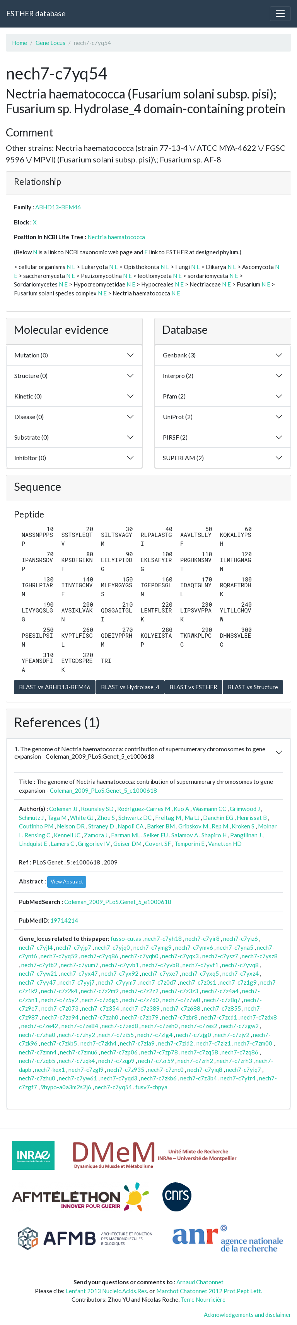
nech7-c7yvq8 (240, 964)
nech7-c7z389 (141, 1008)
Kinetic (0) (28, 396)
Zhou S (106, 817)
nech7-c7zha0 (37, 1034)
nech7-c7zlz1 (213, 1043)
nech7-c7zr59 (156, 1060)
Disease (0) (29, 416)
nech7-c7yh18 (163, 938)
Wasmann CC (209, 808)
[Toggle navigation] (280, 13)
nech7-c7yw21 (38, 973)
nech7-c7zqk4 (77, 1060)
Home (19, 42)
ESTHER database (35, 13)
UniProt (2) (178, 416)
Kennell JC (67, 835)
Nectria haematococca (116, 236)
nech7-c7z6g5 (100, 999)
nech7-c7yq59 (59, 955)
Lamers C (62, 843)
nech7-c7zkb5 (59, 1043)
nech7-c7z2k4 (59, 990)
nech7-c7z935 (125, 1069)
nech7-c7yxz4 (240, 973)
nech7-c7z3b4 (198, 1078)
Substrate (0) (31, 437)
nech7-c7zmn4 (37, 1052)
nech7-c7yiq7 (243, 1069)
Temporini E (189, 843)
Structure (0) (31, 375)
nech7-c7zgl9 (86, 1069)
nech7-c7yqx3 (180, 955)
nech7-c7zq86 (240, 1052)
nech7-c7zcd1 (219, 1017)
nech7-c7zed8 (120, 1025)
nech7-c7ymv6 (194, 947)
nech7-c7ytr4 (238, 1078)
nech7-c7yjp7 (73, 947)
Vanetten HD (225, 843)
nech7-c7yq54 (113, 1086)
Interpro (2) (178, 375)
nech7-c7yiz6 (240, 938)
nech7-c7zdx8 (259, 1017)
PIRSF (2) (175, 437)
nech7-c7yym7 (117, 982)
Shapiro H (214, 835)
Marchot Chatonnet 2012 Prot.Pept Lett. (209, 1290)
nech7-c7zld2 (175, 1043)
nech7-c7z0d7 (158, 982)
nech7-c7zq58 (199, 1052)
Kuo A (181, 808)
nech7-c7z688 (181, 1008)
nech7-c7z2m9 (100, 990)
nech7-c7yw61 (78, 1078)
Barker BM (161, 826)
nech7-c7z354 (100, 1008)
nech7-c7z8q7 (222, 999)
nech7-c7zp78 (159, 1052)
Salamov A (184, 835)
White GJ (82, 817)
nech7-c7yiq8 (204, 1069)
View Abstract (67, 881)
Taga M (57, 817)
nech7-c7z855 (222, 1008)
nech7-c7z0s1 (198, 982)
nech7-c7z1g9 (238, 982)
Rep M (220, 826)
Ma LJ (192, 817)
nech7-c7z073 (60, 1008)
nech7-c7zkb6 (159, 1078)
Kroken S (243, 826)
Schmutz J (31, 817)
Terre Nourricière (203, 1299)
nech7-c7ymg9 (152, 947)
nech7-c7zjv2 (232, 1034)
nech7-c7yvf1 (200, 964)
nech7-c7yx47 (79, 973)
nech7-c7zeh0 (160, 1025)
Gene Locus (50, 42)
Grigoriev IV (94, 843)
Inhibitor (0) (30, 457)
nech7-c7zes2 (199, 1025)
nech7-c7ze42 (39, 1025)
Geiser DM (127, 843)
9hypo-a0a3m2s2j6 (66, 1086)
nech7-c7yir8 (202, 938)
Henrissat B (252, 817)
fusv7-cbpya (151, 1086)
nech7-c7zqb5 (37, 1060)
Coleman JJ (63, 808)
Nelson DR (71, 826)
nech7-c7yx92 (119, 973)
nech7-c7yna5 (235, 947)
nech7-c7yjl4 (36, 947)
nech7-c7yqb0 (140, 955)
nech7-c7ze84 (79, 1025)
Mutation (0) (31, 355)
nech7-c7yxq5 (200, 973)
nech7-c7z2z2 (140, 990)
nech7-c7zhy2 (77, 1034)
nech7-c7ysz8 (260, 955)
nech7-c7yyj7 (77, 982)
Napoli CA (130, 826)
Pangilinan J (245, 835)
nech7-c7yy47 (37, 982)
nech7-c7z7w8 (181, 999)
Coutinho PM (36, 826)
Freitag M (168, 817)
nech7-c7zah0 (100, 1017)
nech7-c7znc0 (166, 1069)
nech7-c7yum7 (80, 964)
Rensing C (37, 835)
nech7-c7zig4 (154, 1034)
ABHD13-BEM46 (58, 207)
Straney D (101, 826)
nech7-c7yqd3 (119, 1078)
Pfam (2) (174, 396)
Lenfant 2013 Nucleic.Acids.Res (106, 1290)
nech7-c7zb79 (140, 1017)
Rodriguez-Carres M (143, 808)
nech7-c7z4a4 (220, 990)
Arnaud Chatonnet (200, 1281)
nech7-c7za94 (60, 1017)
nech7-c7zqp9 (116, 1060)
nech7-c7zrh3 (234, 1060)
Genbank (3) (179, 355)
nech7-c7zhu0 (37, 1078)
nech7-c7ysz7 (220, 955)
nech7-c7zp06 (119, 1052)
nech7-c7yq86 (99, 955)
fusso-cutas (126, 938)
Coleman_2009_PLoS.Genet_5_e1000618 (103, 790)
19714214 (64, 920)
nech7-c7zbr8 (180, 1017)
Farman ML (125, 835)
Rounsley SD (97, 808)
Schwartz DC (135, 817)
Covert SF (158, 843)
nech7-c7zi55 (116, 1034)
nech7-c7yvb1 (120, 964)
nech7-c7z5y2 (59, 999)
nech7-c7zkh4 (98, 1043)
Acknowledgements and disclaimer (247, 1314)
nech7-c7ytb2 (39, 964)
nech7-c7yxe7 (160, 973)
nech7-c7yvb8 (160, 964)
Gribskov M (193, 826)
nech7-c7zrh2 (195, 1060)
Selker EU (155, 835)
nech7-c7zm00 (253, 1043)
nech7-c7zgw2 (240, 1025)
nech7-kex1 (50, 1069)
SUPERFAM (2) (183, 457)
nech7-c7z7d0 (140, 999)
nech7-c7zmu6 (78, 1052)
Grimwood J (245, 808)
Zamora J (96, 835)
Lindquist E (33, 843)
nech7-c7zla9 (137, 1043)
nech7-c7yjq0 (112, 947)
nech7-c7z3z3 (180, 990)
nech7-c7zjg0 (193, 1034)
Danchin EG (218, 817)
